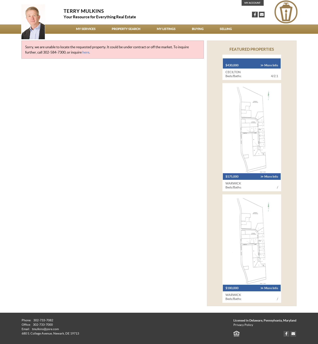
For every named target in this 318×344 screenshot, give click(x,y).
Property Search (126, 29)
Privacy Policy (243, 325)
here (85, 52)
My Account (252, 3)
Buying (198, 29)
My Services (86, 29)
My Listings (166, 29)
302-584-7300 (54, 52)
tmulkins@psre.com (45, 329)
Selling (226, 29)
